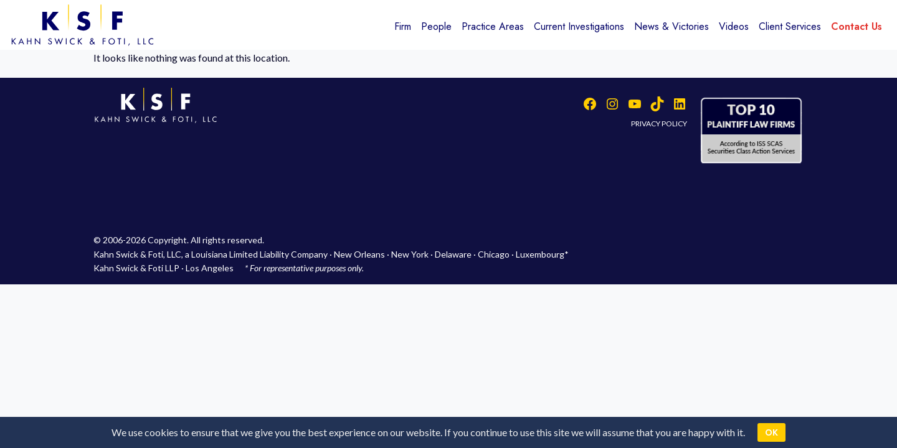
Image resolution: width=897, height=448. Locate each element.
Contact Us (856, 26)
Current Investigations (579, 26)
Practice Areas (493, 26)
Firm (402, 26)
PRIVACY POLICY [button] (659, 123)
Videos (734, 26)
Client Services (790, 26)
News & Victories (671, 26)
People (436, 26)
